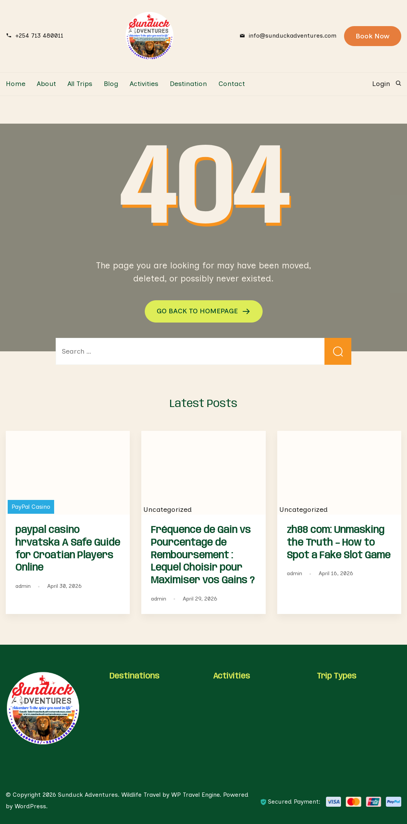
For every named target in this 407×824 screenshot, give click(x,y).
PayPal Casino (31, 506)
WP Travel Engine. (196, 794)
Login (381, 83)
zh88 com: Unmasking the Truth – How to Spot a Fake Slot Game (338, 543)
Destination (188, 83)
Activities (144, 83)
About (46, 83)
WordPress (30, 806)
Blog (111, 83)
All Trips (80, 83)
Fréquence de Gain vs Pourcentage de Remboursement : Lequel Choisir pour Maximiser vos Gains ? (203, 555)
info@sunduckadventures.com (292, 35)
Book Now (373, 36)
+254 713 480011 (39, 35)
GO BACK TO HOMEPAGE (198, 311)
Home (15, 83)
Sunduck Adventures (88, 794)
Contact (231, 83)
